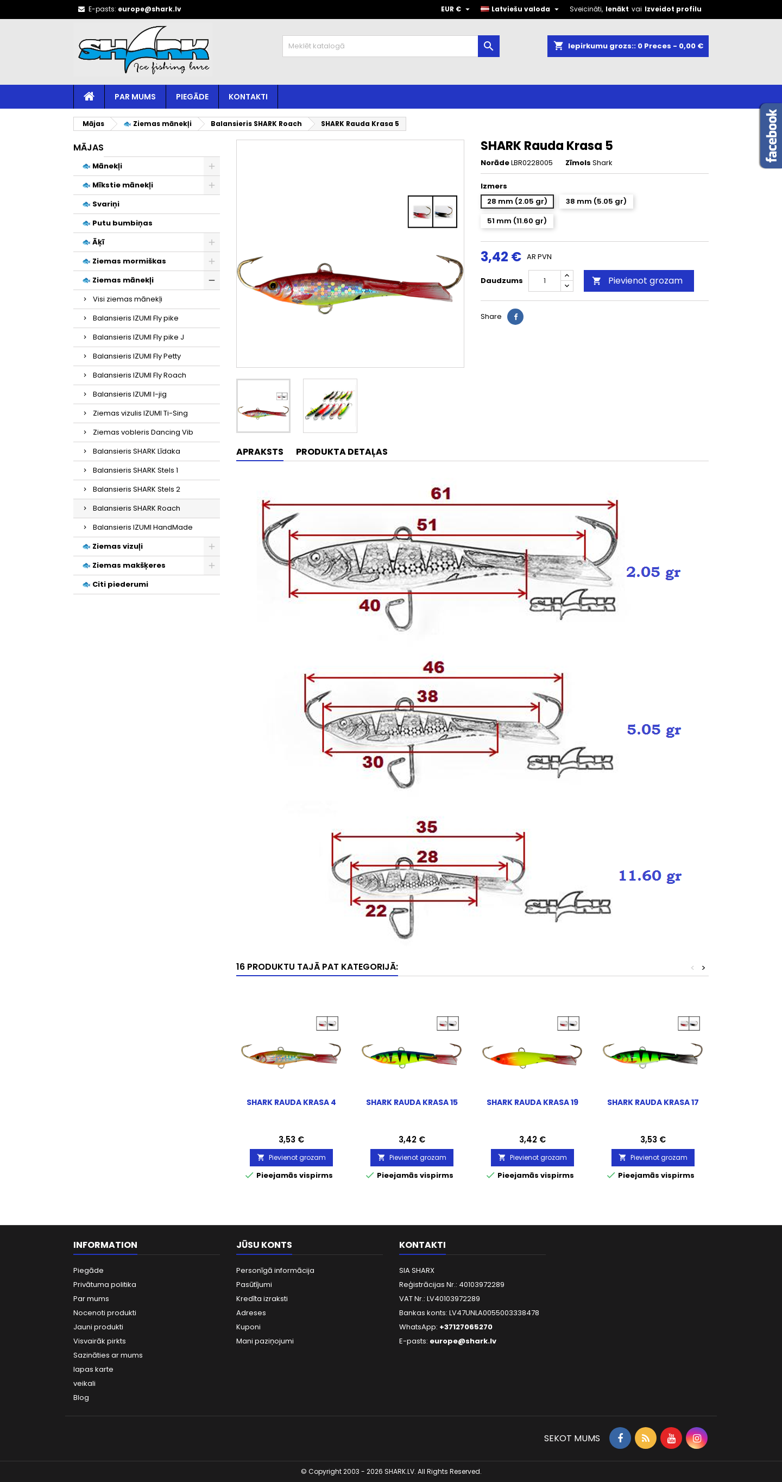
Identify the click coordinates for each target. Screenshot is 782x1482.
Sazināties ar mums (108, 1355)
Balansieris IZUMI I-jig (130, 394)
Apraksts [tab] (259, 451)
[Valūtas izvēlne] (456, 9)
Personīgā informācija (275, 1270)
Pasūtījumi (254, 1284)
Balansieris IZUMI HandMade (143, 527)
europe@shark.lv (149, 9)
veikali (84, 1383)
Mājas (88, 147)
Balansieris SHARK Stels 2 (136, 489)
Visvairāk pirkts (99, 1341)
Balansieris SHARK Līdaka (136, 451)
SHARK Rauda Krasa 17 (653, 1102)
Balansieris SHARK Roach (136, 508)
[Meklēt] (391, 46)
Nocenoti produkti (104, 1313)
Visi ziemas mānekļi (127, 299)
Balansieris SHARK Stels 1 (135, 470)
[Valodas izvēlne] (521, 9)
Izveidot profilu (673, 9)
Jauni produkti (98, 1327)
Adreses (251, 1313)
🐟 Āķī (93, 242)
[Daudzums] (544, 281)
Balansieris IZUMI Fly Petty (137, 356)
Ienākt (617, 9)
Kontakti (248, 96)
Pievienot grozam (637, 280)
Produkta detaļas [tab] (342, 451)
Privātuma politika (104, 1284)
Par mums (135, 96)
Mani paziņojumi (265, 1341)
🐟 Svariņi (100, 204)
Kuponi (248, 1327)
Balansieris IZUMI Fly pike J (138, 337)
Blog (81, 1397)
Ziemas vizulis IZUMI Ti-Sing (140, 413)
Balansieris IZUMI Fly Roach (139, 375)
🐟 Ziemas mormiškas (124, 261)
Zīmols (578, 163)
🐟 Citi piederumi (115, 584)
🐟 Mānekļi (102, 166)
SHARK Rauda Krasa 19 (532, 1102)
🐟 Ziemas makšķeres (124, 565)
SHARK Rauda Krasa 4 (291, 1102)
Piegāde (192, 96)
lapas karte (93, 1369)
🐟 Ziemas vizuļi (112, 546)
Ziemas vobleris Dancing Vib (143, 432)
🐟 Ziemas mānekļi (118, 280)
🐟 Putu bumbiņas (117, 223)
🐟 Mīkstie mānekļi (117, 185)
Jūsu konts (264, 1245)
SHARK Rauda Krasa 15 (412, 1102)
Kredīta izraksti (262, 1298)
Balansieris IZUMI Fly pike (136, 318)
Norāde (495, 163)
